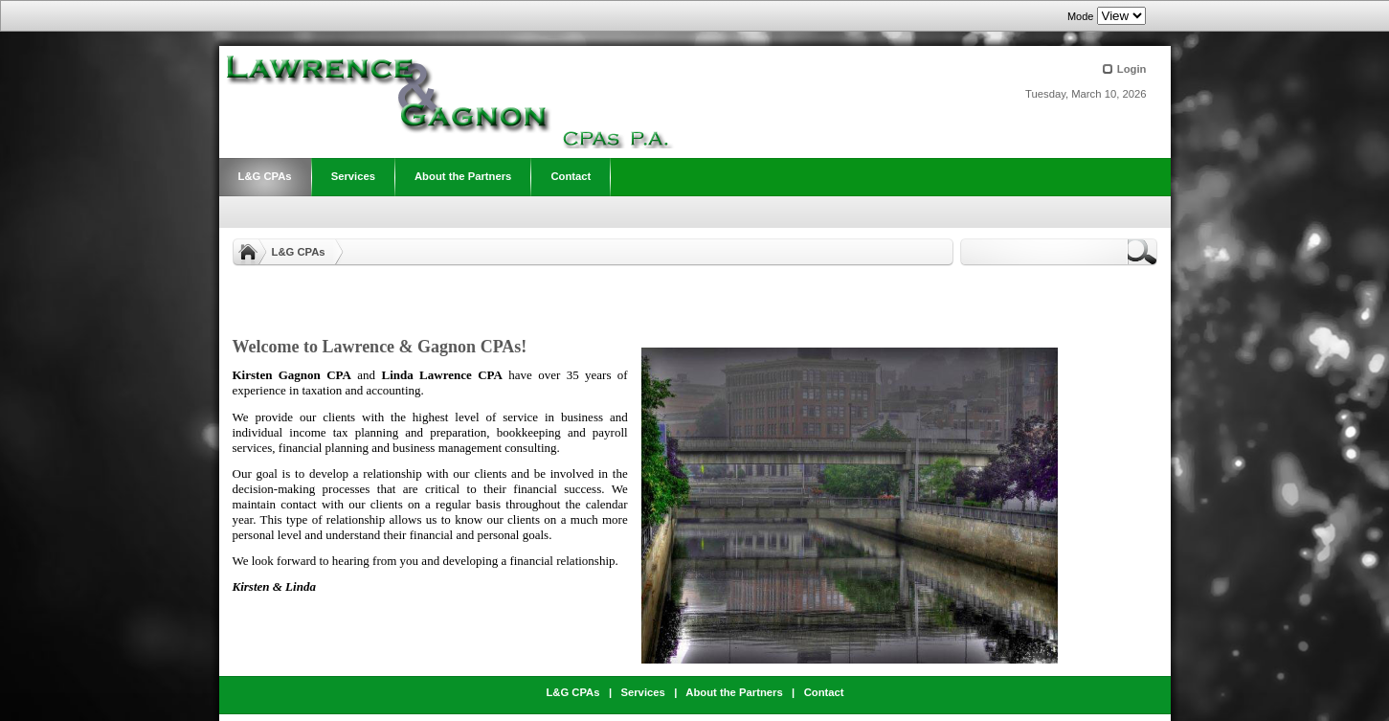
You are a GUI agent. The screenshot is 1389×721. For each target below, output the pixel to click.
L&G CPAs (298, 252)
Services (642, 692)
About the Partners (733, 692)
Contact (824, 692)
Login (1132, 69)
